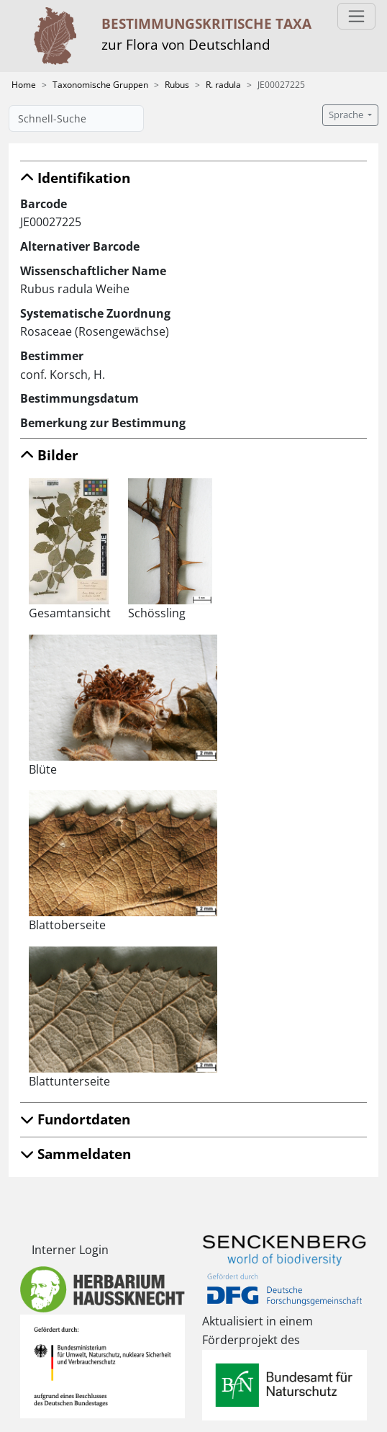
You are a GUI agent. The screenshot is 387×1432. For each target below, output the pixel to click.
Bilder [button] (49, 455)
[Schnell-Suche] (76, 118)
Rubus (177, 85)
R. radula (223, 85)
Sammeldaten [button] (75, 1153)
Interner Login (70, 1250)
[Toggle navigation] (356, 16)
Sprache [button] (347, 115)
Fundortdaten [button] (75, 1119)
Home (24, 85)
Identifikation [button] (75, 177)
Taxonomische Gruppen (100, 85)
